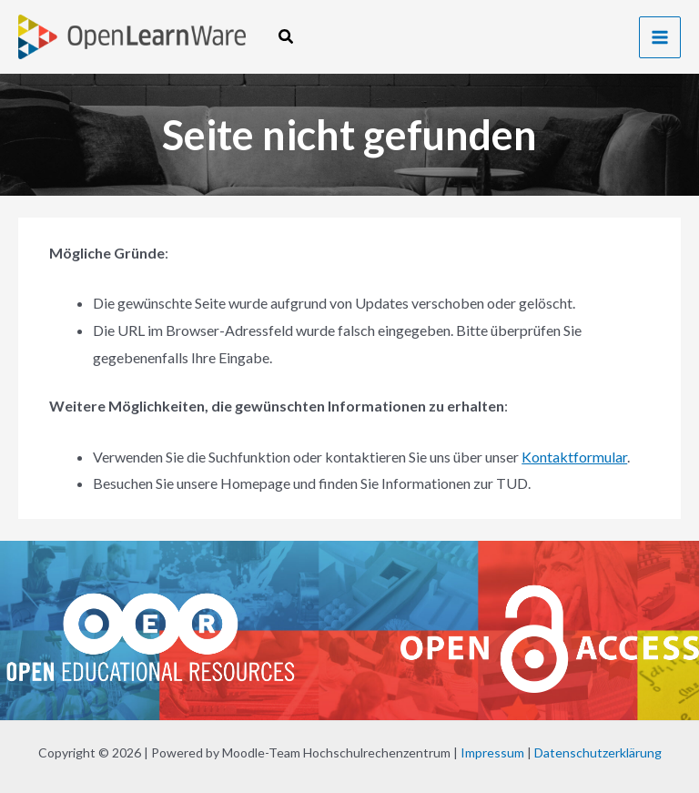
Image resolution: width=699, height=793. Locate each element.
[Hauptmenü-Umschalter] (660, 37)
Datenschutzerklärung (598, 752)
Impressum (492, 752)
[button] (287, 36)
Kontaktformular (574, 456)
